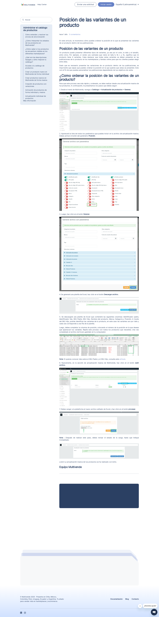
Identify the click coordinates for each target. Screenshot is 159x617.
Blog (127, 599)
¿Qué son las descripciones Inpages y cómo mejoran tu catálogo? (35, 59)
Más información (29, 101)
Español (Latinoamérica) (127, 4)
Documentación (116, 599)
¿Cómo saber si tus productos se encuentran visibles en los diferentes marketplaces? (37, 51)
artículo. (123, 359)
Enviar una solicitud (85, 4)
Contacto (135, 599)
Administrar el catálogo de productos (35, 28)
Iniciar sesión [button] (106, 4)
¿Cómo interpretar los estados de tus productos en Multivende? (37, 43)
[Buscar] (36, 19)
